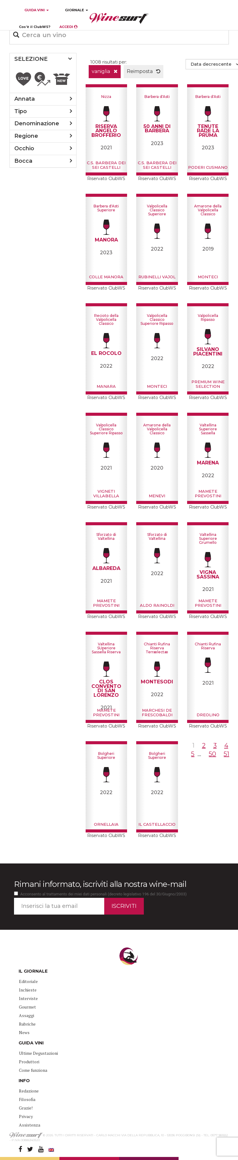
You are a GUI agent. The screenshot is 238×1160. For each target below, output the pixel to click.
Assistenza (29, 1125)
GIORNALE (76, 10)
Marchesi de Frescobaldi (157, 712)
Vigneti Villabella (106, 493)
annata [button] (24, 99)
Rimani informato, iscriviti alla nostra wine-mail (100, 884)
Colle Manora (106, 276)
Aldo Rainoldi (157, 605)
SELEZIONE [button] (31, 59)
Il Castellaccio (157, 824)
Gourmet (27, 1007)
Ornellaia (106, 824)
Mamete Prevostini (208, 493)
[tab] (43, 59)
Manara (106, 386)
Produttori (29, 1061)
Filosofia (27, 1099)
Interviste (28, 998)
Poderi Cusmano (208, 167)
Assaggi (26, 1015)
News (24, 1032)
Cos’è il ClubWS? (34, 27)
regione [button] (26, 136)
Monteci (208, 276)
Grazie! (26, 1108)
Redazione (29, 1091)
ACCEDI (68, 27)
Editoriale (28, 981)
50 (212, 754)
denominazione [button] (36, 123)
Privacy (26, 1116)
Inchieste (28, 990)
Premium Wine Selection (208, 383)
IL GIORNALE (33, 971)
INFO (24, 1080)
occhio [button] (24, 148)
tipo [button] (20, 111)
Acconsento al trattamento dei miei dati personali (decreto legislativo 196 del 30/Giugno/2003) (103, 894)
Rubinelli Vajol (157, 276)
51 (226, 754)
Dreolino (208, 714)
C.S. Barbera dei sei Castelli (106, 164)
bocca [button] (23, 161)
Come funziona (33, 1070)
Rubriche (27, 1024)
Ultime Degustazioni (38, 1053)
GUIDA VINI (36, 10)
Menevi (157, 495)
